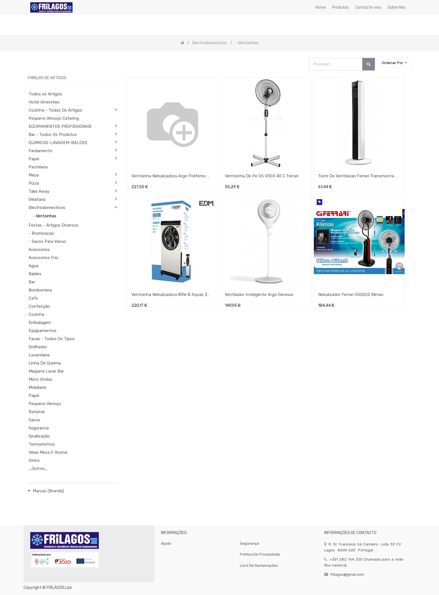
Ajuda (166, 543)
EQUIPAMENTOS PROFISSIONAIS (60, 126)
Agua (33, 265)
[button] (394, 63)
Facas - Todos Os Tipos (52, 338)
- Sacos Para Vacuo (47, 241)
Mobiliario (37, 387)
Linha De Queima (45, 363)
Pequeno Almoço (45, 403)
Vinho (34, 460)
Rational (37, 411)
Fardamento (40, 150)
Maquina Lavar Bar (46, 371)
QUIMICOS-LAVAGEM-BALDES (58, 142)
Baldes (35, 273)
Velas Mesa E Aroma (48, 452)
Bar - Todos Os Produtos (53, 134)
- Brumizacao (41, 233)
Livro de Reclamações (259, 565)
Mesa (34, 175)
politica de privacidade (260, 554)
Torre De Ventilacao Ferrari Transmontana (357, 175)
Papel (34, 158)
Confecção (39, 306)
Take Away (39, 191)
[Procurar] (368, 64)
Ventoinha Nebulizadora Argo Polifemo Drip (170, 175)
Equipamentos (43, 330)
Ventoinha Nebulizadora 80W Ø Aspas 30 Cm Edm (170, 294)
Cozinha (36, 314)
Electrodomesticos (47, 207)
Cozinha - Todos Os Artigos (55, 110)
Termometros (42, 444)
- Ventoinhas (44, 216)
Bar (32, 281)
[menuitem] (320, 7)
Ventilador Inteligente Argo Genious (259, 294)
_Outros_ (38, 468)
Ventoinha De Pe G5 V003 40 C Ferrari (261, 175)
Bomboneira (40, 290)
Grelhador (38, 346)
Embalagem (40, 322)
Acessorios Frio (43, 257)
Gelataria (37, 199)
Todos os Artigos (45, 94)
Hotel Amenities (44, 102)
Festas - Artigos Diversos (53, 225)
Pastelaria (38, 167)
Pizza (34, 183)
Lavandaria (39, 355)
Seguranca (39, 428)
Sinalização (39, 436)
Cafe (33, 298)
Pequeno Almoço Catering (54, 118)
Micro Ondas (40, 379)
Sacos (34, 419)
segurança (249, 543)
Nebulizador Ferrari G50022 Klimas (351, 294)
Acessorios (39, 249)
